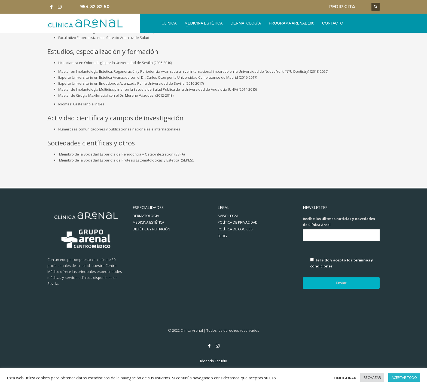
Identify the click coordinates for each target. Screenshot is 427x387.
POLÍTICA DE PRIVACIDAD (238, 222)
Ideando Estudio (213, 360)
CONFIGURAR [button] (343, 377)
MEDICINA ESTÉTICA (148, 222)
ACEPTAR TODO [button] (404, 377)
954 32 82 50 (94, 6)
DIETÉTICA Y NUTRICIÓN (151, 229)
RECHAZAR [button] (372, 377)
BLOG (222, 235)
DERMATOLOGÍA (146, 215)
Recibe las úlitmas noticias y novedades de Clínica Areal (339, 221)
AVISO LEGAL (228, 215)
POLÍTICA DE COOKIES (235, 229)
